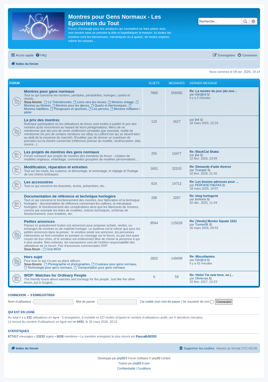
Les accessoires (38, 182)
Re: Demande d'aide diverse (210, 166)
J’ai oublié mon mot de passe (160, 301)
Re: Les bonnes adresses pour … (214, 181)
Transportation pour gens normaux (99, 267)
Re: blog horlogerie (204, 196)
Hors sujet (33, 257)
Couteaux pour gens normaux (114, 264)
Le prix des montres (41, 120)
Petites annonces (39, 221)
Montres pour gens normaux (49, 91)
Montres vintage (121, 102)
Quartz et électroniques (109, 105)
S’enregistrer (42, 295)
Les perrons (99, 109)
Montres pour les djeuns (70, 105)
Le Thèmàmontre (58, 102)
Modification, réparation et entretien (55, 167)
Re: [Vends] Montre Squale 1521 (213, 221)
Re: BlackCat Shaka (204, 151)
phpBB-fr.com (141, 363)
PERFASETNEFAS (208, 185)
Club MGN (52, 249)
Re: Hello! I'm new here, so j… (212, 275)
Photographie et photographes (67, 264)
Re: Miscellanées (202, 256)
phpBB (121, 358)
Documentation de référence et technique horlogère (70, 196)
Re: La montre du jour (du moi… (213, 91)
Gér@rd (200, 94)
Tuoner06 (201, 224)
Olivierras (201, 278)
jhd (197, 119)
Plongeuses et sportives (68, 109)
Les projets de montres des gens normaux (61, 152)
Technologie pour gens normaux (48, 267)
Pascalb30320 (146, 336)
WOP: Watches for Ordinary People (55, 275)
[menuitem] (41, 55)
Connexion (17, 295)
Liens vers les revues (89, 102)
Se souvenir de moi (198, 301)
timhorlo (200, 199)
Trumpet (201, 170)
